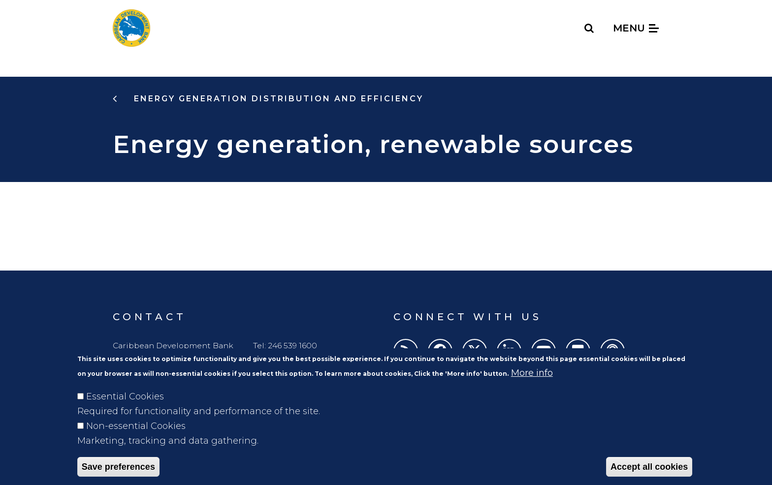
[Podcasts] (612, 351)
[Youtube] (543, 351)
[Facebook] (440, 351)
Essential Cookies (125, 409)
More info (532, 386)
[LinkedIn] (509, 351)
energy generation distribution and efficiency (276, 98)
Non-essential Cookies (136, 439)
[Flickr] (578, 351)
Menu (636, 28)
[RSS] (405, 351)
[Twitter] (474, 351)
